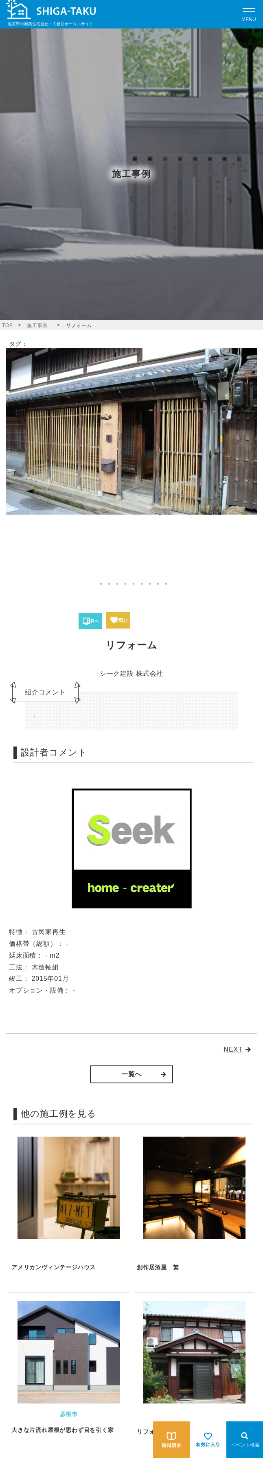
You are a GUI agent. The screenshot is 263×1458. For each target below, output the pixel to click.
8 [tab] (158, 584)
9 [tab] (166, 584)
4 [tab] (125, 584)
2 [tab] (109, 584)
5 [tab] (133, 584)
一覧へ (131, 1074)
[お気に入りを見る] (208, 1439)
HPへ (93, 621)
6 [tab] (142, 584)
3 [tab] (117, 584)
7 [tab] (150, 584)
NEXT (233, 1049)
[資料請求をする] (171, 1439)
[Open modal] (249, 14)
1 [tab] (101, 584)
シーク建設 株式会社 (131, 673)
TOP (7, 325)
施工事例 (37, 325)
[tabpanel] (131, 431)
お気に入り (121, 623)
